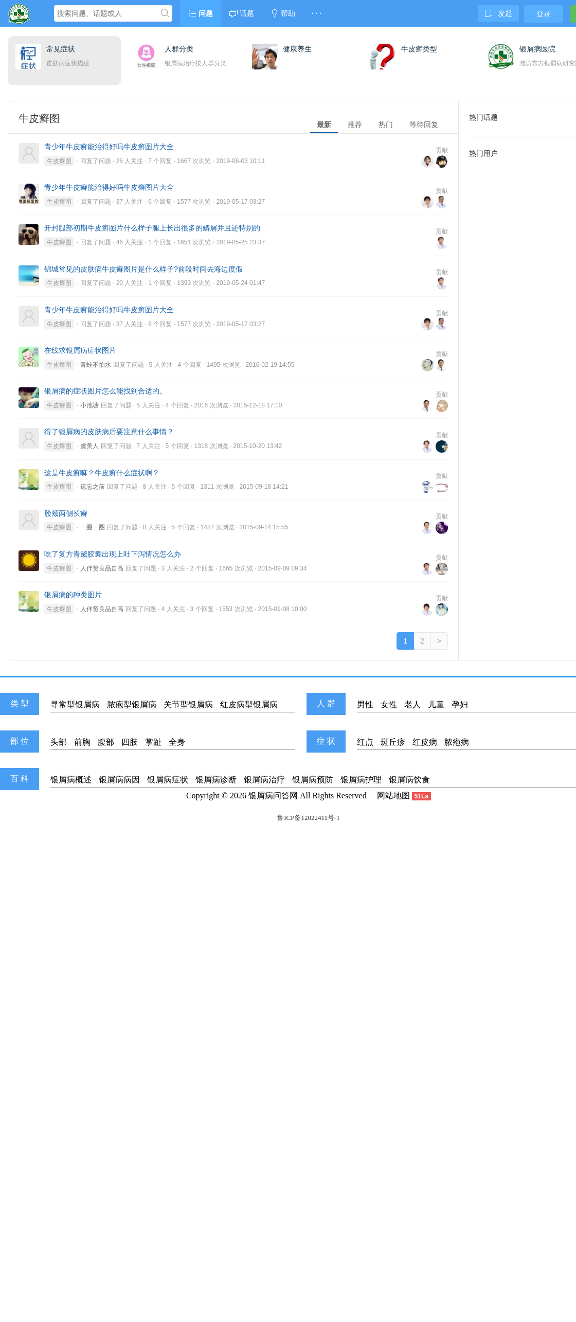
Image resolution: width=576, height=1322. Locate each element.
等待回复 (423, 124)
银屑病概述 (71, 779)
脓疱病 (456, 742)
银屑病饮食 (409, 779)
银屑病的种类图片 (73, 595)
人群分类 (179, 49)
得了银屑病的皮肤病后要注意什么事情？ (109, 431)
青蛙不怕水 (95, 364)
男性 (365, 704)
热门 (386, 124)
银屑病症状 (167, 779)
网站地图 (393, 795)
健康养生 (297, 49)
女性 (389, 704)
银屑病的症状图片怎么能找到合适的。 (105, 391)
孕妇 (460, 704)
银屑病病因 (119, 779)
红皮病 (424, 742)
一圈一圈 (92, 527)
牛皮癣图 (59, 161)
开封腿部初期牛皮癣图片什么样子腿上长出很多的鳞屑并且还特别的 (152, 228)
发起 (498, 13)
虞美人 (89, 446)
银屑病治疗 (264, 779)
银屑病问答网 (273, 795)
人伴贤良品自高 (101, 568)
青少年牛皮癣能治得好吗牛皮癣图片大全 (109, 146)
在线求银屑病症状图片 (80, 350)
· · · (316, 13)
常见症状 (60, 49)
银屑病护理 (361, 779)
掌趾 (153, 742)
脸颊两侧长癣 (65, 513)
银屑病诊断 (216, 779)
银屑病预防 (312, 779)
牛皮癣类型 (419, 49)
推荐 (355, 124)
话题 (241, 13)
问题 (200, 13)
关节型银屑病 (188, 704)
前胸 (82, 742)
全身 (177, 742)
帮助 (283, 13)
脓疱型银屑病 (131, 704)
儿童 (436, 704)
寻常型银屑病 (75, 704)
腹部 (106, 742)
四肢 (129, 742)
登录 (543, 14)
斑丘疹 (393, 742)
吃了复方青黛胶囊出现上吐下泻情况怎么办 (112, 554)
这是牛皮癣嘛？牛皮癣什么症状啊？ (101, 473)
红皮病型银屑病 (249, 704)
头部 (58, 742)
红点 (365, 742)
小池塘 (89, 405)
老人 (412, 704)
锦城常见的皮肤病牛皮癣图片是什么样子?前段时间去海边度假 (143, 269)
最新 (324, 124)
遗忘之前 (92, 486)
